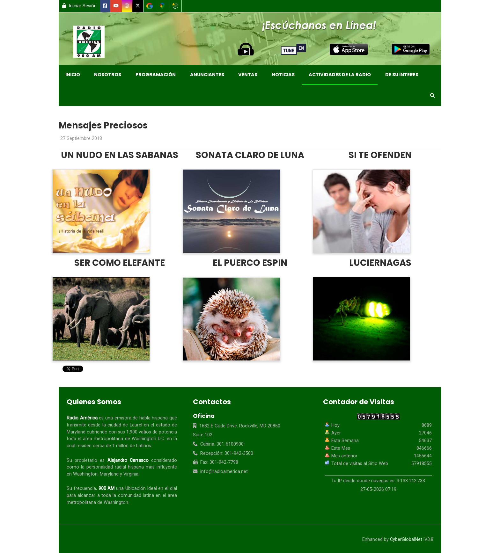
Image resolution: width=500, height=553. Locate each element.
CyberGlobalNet (406, 539)
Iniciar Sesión (79, 6)
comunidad (129, 495)
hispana (160, 418)
